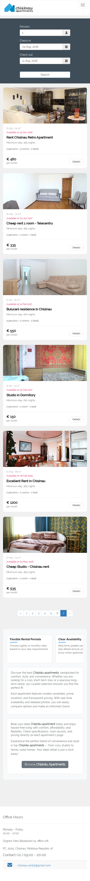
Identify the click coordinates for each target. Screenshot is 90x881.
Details (76, 161)
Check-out (26, 54)
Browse (45, 764)
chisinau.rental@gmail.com (34, 865)
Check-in (25, 40)
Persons (25, 26)
